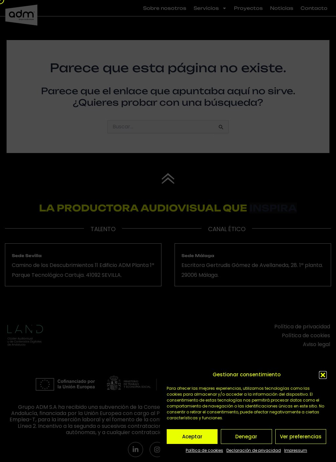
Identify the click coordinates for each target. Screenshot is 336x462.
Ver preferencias (301, 436)
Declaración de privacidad (253, 450)
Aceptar (192, 436)
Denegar (246, 436)
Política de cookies (204, 450)
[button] (323, 375)
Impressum (295, 450)
